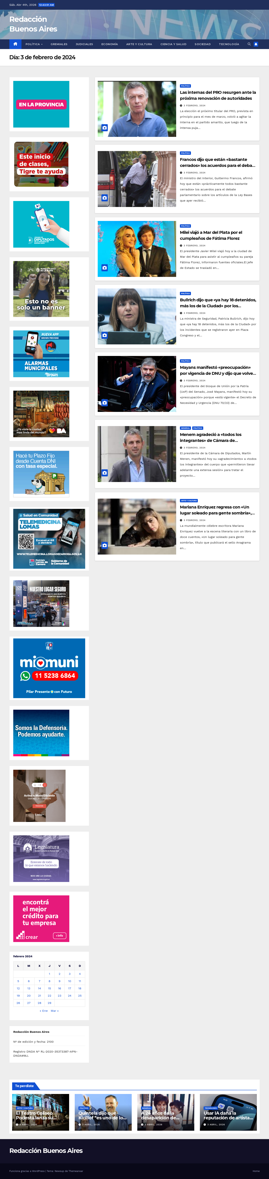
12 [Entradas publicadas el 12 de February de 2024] (18, 988)
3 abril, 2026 (28, 1124)
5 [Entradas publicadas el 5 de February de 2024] (18, 981)
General (185, 428)
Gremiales (59, 44)
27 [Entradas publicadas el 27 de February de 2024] (28, 1003)
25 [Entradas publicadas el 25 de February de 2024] (80, 995)
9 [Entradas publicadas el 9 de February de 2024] (60, 981)
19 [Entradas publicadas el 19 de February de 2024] (18, 995)
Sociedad (203, 44)
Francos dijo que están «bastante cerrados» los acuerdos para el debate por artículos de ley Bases (218, 165)
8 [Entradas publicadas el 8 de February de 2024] (49, 981)
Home (256, 1171)
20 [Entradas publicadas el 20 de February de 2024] (29, 995)
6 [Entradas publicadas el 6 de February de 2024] (29, 981)
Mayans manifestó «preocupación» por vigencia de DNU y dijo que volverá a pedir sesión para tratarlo (218, 373)
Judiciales (84, 44)
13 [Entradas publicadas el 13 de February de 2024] (28, 988)
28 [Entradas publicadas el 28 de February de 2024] (39, 1003)
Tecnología (229, 44)
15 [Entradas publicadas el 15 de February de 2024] (49, 988)
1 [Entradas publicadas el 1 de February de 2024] (49, 974)
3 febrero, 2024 (194, 105)
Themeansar (76, 1171)
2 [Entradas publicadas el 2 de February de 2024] (59, 974)
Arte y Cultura (139, 44)
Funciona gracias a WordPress (27, 1171)
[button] (249, 44)
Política (33, 44)
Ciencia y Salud (173, 44)
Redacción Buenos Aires (46, 1151)
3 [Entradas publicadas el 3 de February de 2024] (69, 974)
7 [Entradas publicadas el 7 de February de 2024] (39, 981)
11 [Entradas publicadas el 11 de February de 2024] (80, 981)
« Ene (44, 1010)
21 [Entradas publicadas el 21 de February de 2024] (39, 995)
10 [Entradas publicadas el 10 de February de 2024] (69, 981)
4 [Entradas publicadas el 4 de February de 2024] (80, 974)
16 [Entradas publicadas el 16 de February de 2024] (59, 988)
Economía (109, 44)
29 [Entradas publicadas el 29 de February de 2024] (49, 1003)
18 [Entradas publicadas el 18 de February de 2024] (79, 988)
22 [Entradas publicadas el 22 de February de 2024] (49, 995)
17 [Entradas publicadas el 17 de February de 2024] (69, 988)
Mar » (55, 1010)
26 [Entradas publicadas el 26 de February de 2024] (18, 1003)
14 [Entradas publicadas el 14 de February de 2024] (39, 988)
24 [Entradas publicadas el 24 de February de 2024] (69, 995)
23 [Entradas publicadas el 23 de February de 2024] (59, 995)
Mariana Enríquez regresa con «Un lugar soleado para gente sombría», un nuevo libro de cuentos (215, 513)
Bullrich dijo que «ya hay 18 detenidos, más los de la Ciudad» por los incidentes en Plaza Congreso (218, 305)
